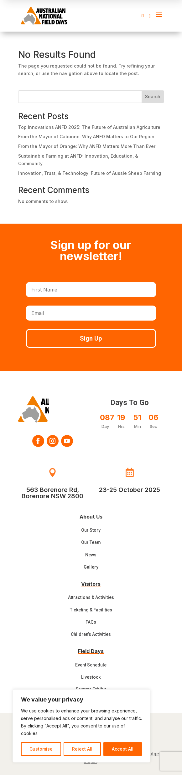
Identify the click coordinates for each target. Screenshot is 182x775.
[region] (81, 725)
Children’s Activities (91, 634)
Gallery (91, 567)
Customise (41, 749)
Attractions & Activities (91, 597)
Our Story (91, 530)
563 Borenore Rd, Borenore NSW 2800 (52, 493)
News (90, 554)
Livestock (91, 677)
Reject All (82, 749)
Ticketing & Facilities (91, 609)
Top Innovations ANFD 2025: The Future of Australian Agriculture (89, 127)
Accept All (122, 749)
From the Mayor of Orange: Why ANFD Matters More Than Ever (86, 146)
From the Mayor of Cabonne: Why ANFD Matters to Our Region (86, 136)
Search (152, 96)
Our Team (91, 542)
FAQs (91, 622)
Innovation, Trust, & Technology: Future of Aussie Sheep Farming (89, 173)
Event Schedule (91, 664)
